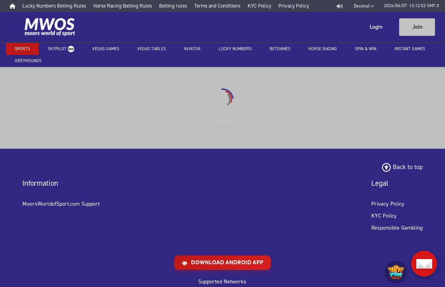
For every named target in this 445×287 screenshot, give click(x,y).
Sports (22, 49)
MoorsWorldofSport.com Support (61, 204)
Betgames (280, 49)
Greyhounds (28, 61)
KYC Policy (384, 216)
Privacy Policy (387, 204)
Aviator (192, 49)
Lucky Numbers (235, 49)
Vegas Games (105, 49)
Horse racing (322, 49)
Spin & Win (365, 49)
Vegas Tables (151, 49)
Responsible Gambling (397, 228)
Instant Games (409, 49)
